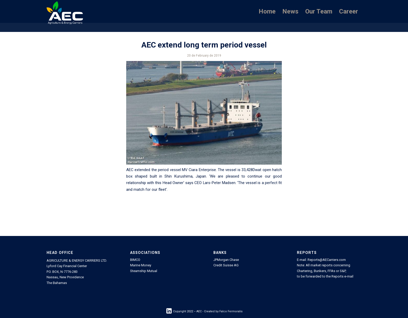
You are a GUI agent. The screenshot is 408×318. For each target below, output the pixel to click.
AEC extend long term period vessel (204, 44)
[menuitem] (267, 11)
